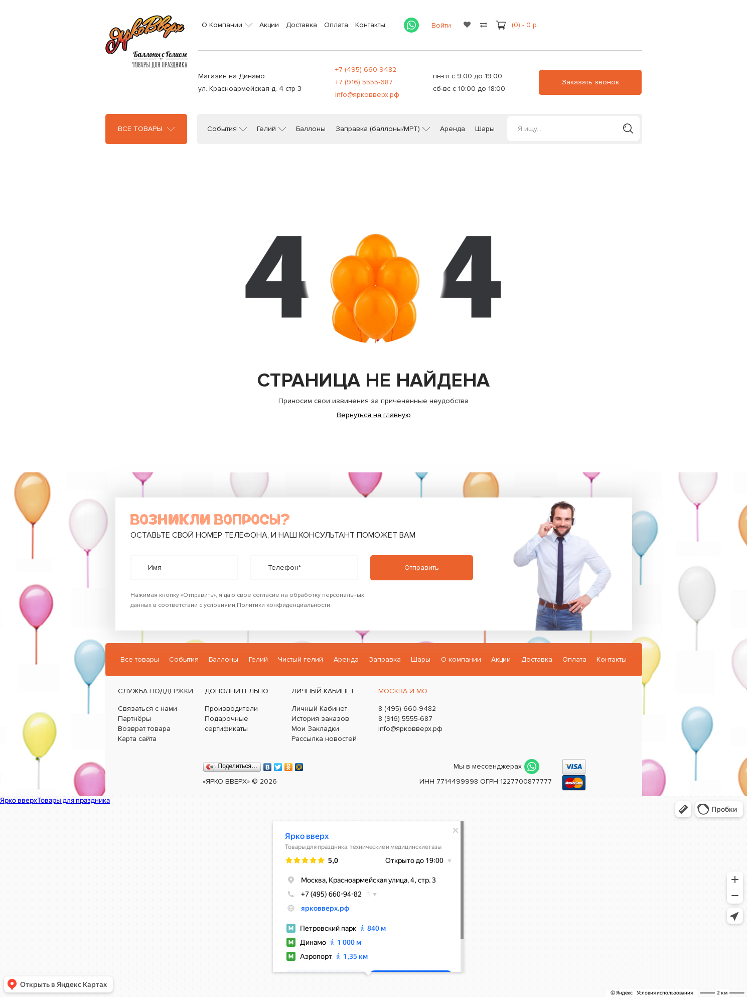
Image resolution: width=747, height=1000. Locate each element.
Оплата (336, 25)
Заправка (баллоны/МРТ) (378, 129)
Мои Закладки (315, 728)
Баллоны (311, 129)
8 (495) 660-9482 (407, 708)
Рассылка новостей (324, 738)
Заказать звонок (590, 82)
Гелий (266, 129)
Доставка (301, 25)
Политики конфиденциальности (283, 605)
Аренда (452, 129)
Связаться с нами (147, 708)
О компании (461, 659)
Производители (231, 708)
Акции (269, 25)
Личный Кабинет (319, 708)
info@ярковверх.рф (367, 94)
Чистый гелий (300, 659)
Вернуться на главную (374, 415)
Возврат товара (144, 728)
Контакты (370, 25)
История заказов (320, 718)
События (222, 129)
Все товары (140, 129)
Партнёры (134, 718)
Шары (485, 129)
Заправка (385, 659)
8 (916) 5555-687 (405, 718)
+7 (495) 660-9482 (365, 69)
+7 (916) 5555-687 (364, 82)
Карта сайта (137, 738)
